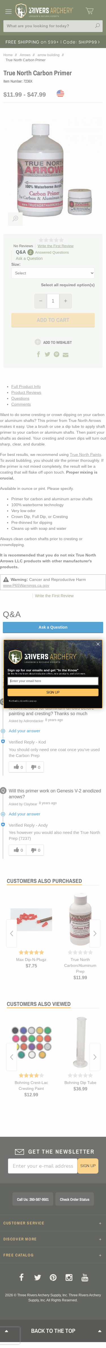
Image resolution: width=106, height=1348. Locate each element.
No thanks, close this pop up (22, 701)
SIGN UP (53, 692)
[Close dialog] (98, 644)
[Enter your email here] (53, 681)
